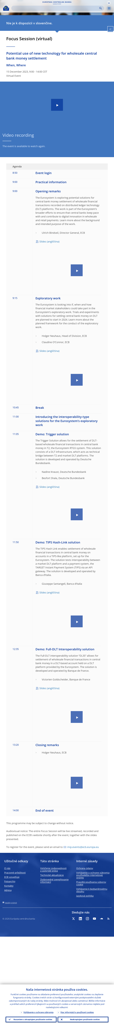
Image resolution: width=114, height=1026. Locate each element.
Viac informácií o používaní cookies (77, 1011)
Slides (42, 241)
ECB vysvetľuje (11, 877)
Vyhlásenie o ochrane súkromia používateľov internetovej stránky (92, 875)
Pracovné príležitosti (15, 872)
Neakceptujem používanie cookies (85, 1019)
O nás (7, 868)
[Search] (55, 8)
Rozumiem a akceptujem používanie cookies (33, 1019)
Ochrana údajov (84, 868)
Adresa (8, 890)
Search (100, 8)
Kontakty (8, 885)
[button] (109, 3)
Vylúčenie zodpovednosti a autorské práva (53, 869)
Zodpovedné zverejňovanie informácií (54, 881)
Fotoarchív (9, 881)
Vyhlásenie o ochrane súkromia (38, 1011)
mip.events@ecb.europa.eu (83, 847)
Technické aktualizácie (52, 875)
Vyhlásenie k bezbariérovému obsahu (91, 890)
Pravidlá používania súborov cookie (91, 883)
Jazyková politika (85, 895)
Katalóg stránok (11, 902)
